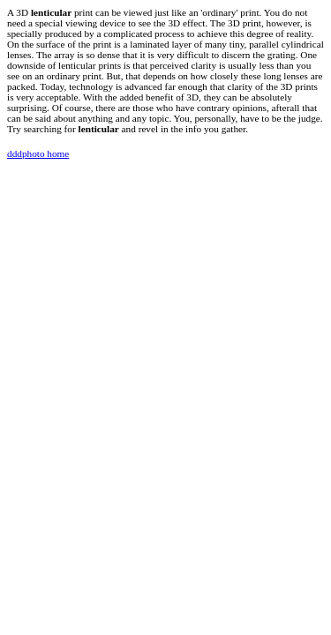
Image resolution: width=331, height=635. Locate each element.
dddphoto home (38, 153)
